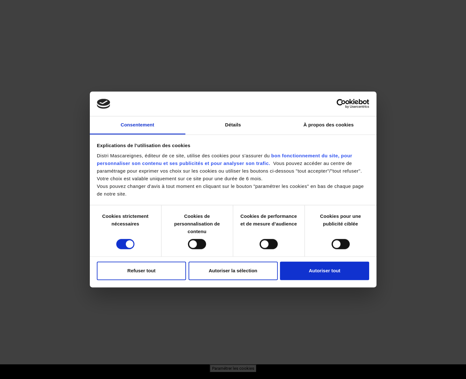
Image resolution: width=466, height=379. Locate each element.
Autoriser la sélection (233, 270)
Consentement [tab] (137, 124)
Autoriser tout (324, 270)
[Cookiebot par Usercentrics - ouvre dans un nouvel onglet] (341, 104)
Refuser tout (141, 270)
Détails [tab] (233, 124)
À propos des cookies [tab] (329, 124)
